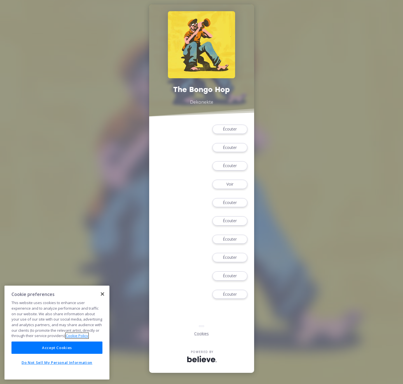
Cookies (201, 333)
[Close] (102, 294)
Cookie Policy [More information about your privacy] (77, 335)
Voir (230, 184)
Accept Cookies (57, 347)
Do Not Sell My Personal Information (57, 362)
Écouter (230, 129)
